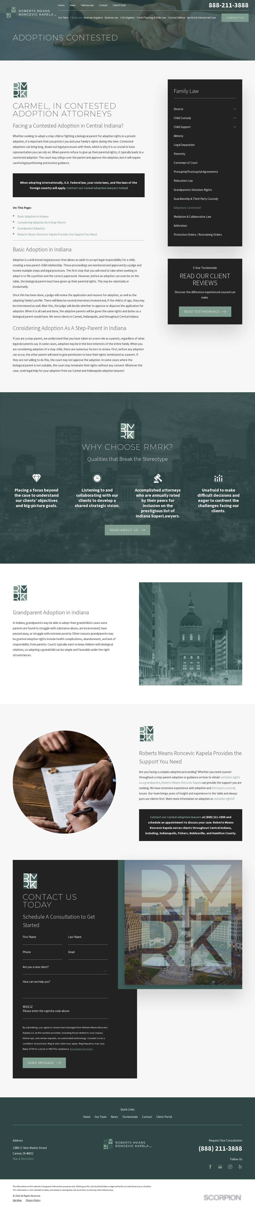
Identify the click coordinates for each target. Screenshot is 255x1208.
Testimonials (87, 5)
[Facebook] (210, 1167)
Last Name (74, 942)
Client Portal (119, 5)
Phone (27, 957)
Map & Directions (23, 1159)
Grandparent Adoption (31, 228)
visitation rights (218, 799)
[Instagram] (230, 1167)
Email (71, 957)
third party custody (218, 788)
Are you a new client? (36, 972)
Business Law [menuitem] (111, 17)
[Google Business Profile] (220, 1167)
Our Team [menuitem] (63, 17)
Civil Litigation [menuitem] (127, 17)
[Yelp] (240, 1167)
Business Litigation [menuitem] (93, 17)
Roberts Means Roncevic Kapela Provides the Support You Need (57, 234)
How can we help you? (36, 987)
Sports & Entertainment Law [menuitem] (201, 17)
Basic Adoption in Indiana (32, 216)
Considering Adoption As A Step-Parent (41, 222)
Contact (103, 5)
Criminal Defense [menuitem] (176, 17)
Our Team (101, 1117)
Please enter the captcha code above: (46, 1016)
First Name (29, 942)
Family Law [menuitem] (76, 17)
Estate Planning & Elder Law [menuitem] (151, 17)
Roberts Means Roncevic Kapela (176, 783)
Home (61, 5)
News (72, 5)
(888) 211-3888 (220, 1148)
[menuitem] (202, 108)
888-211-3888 (229, 5)
